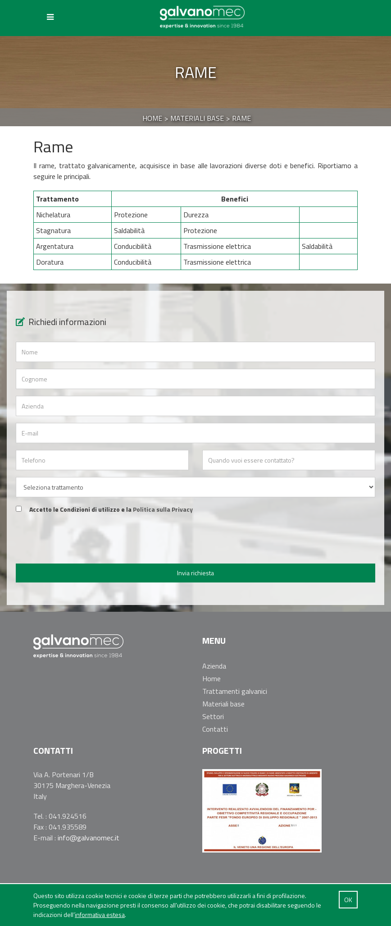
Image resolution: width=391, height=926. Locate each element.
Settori (213, 716)
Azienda (214, 665)
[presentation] (195, 539)
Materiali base (223, 703)
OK (348, 899)
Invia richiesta (195, 573)
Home (211, 678)
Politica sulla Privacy (163, 509)
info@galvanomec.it (88, 837)
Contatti (215, 729)
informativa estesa (100, 914)
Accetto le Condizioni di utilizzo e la (111, 509)
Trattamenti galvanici (234, 691)
